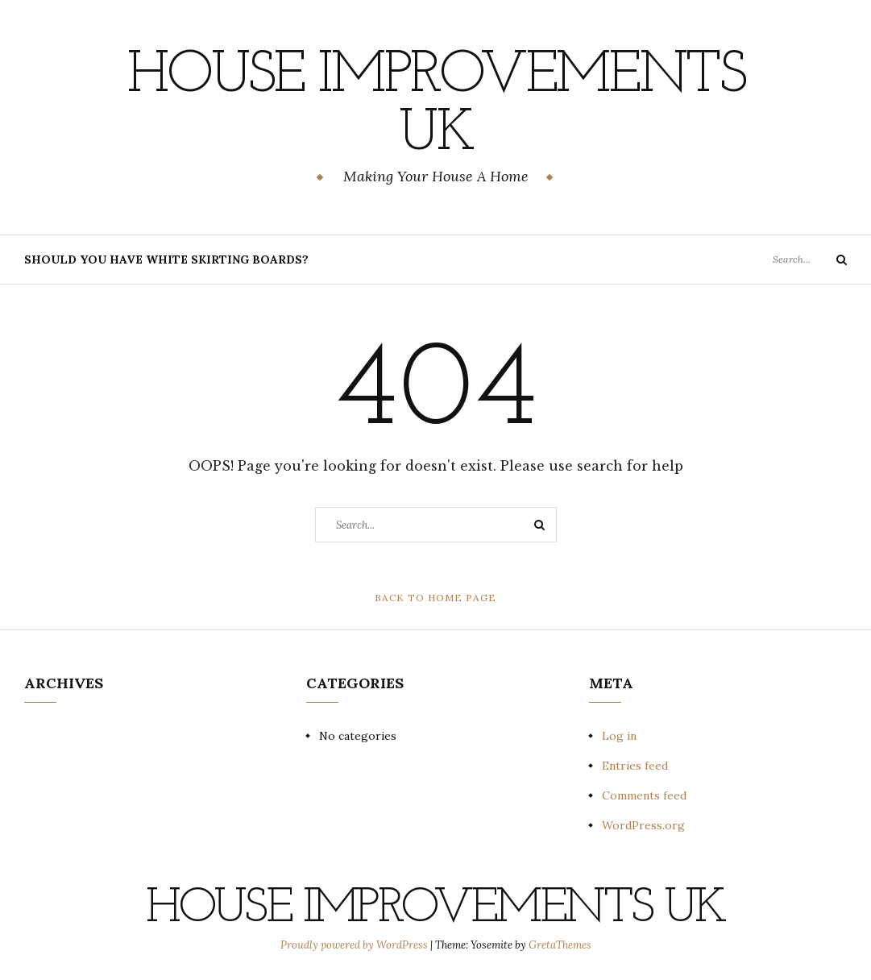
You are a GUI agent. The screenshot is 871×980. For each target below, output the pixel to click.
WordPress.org (643, 825)
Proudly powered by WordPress (355, 945)
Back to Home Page (435, 598)
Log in (619, 736)
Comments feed (644, 795)
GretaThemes (560, 945)
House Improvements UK (435, 106)
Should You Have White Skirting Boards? (166, 259)
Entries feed (635, 765)
